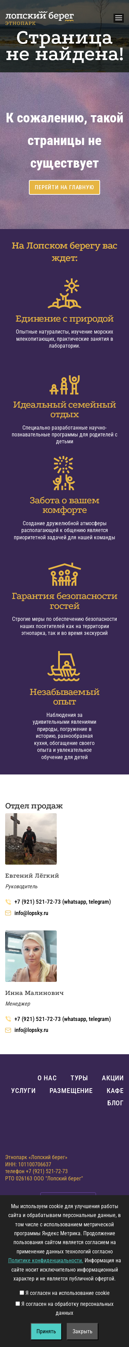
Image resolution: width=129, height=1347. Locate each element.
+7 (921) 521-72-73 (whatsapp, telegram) (58, 901)
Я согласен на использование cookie (65, 1293)
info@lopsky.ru (26, 913)
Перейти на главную (64, 187)
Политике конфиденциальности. (45, 1260)
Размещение (71, 1090)
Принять (46, 1331)
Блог (115, 1103)
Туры (79, 1078)
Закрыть (83, 1331)
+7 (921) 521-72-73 (47, 1171)
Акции (113, 1078)
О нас (47, 1078)
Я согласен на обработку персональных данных (64, 1308)
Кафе (115, 1090)
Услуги (23, 1090)
